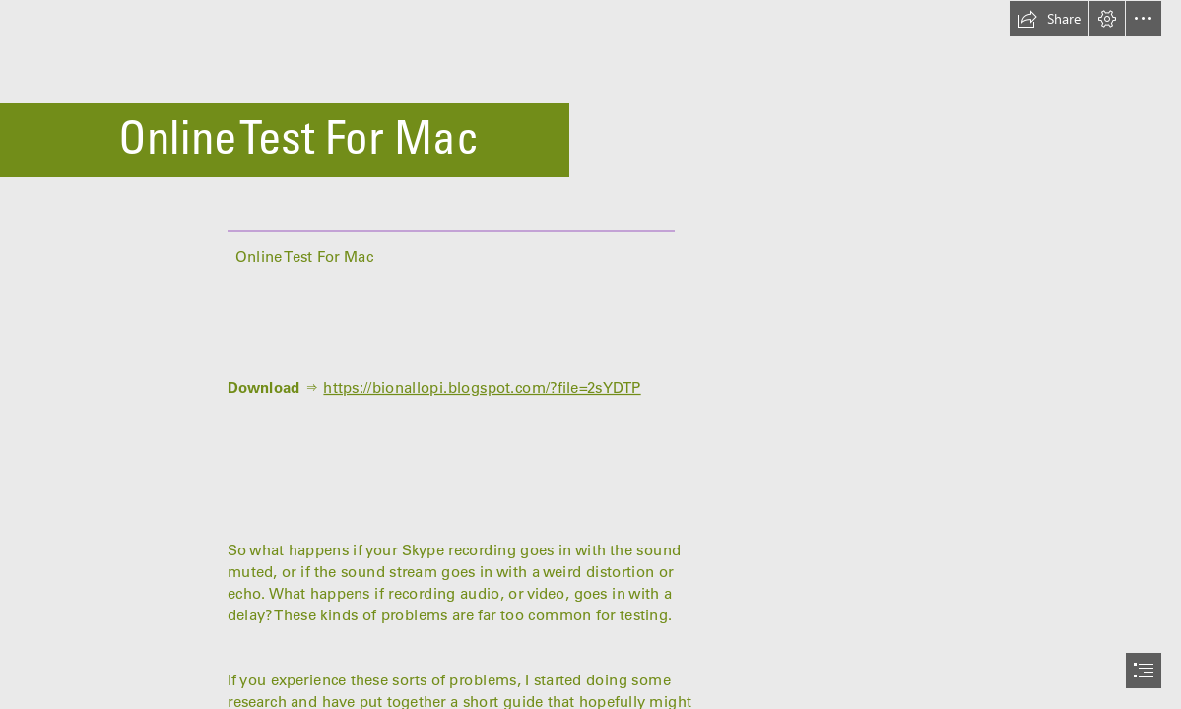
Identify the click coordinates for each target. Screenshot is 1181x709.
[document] (590, 354)
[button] (1049, 18)
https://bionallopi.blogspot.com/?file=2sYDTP (481, 387)
